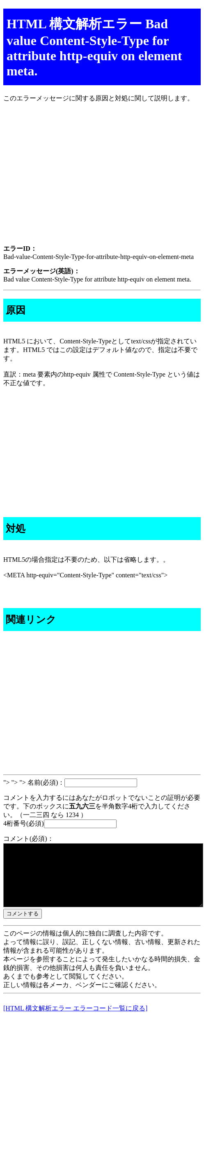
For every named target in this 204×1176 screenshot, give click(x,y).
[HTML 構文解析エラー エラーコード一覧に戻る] (75, 1020)
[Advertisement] (102, 180)
